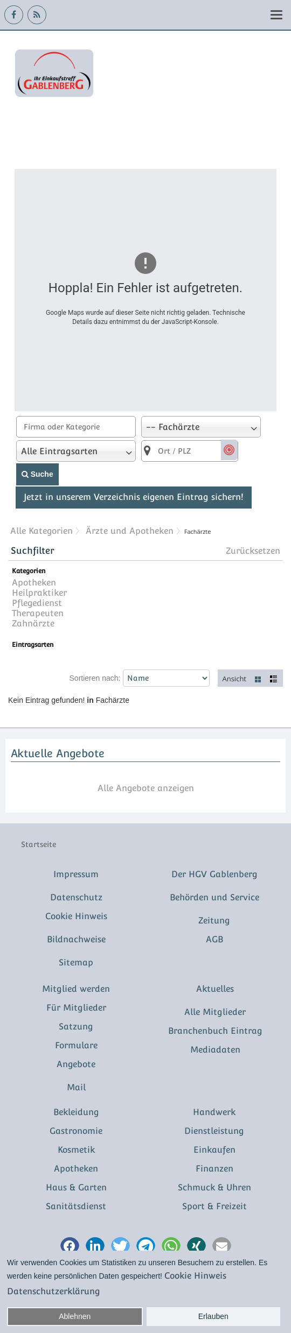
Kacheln (258, 678)
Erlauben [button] (213, 1316)
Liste (274, 678)
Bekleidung (76, 1112)
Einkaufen (214, 1150)
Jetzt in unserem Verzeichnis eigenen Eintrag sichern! (134, 497)
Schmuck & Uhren (214, 1187)
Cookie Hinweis (76, 916)
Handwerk (214, 1112)
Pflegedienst (37, 603)
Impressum (76, 874)
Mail (76, 1087)
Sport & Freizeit (214, 1206)
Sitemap (76, 962)
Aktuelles (215, 989)
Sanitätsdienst (76, 1206)
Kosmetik (76, 1150)
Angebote (76, 1064)
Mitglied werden (76, 989)
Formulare (76, 1045)
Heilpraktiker (39, 593)
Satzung (76, 1026)
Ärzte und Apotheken (130, 531)
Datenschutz (76, 897)
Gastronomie (76, 1131)
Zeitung (214, 920)
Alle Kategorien (41, 531)
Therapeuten (38, 613)
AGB (214, 939)
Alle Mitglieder (215, 1012)
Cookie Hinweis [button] (195, 1276)
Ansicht (234, 678)
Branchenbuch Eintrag (215, 1031)
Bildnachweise (76, 939)
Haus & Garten (76, 1187)
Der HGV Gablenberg (214, 874)
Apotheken (34, 582)
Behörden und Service (214, 897)
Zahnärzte (33, 623)
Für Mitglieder (76, 1008)
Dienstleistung (214, 1131)
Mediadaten (215, 1050)
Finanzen (214, 1168)
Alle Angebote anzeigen (146, 788)
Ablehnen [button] (75, 1316)
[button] (69, 1246)
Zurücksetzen (253, 551)
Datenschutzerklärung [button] (53, 1291)
